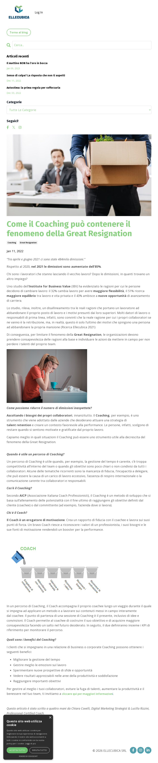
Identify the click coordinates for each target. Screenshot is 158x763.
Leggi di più (30, 743)
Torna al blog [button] (19, 32)
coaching (12, 242)
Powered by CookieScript (28, 756)
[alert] (28, 737)
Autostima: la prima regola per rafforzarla (33, 87)
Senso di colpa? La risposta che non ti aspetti (36, 75)
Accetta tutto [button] (17, 750)
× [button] (50, 717)
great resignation (28, 242)
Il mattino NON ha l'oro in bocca (27, 63)
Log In (39, 12)
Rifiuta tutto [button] (39, 750)
